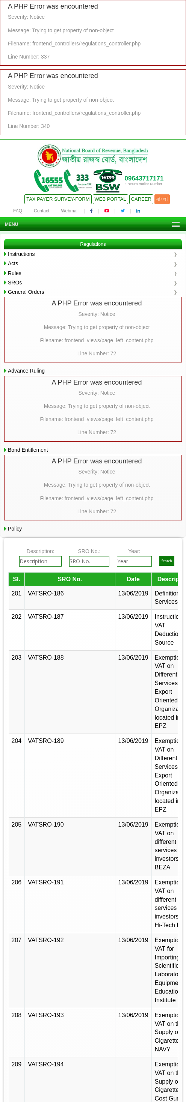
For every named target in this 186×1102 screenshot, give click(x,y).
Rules (14, 273)
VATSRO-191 (46, 882)
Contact (41, 210)
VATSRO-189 (46, 741)
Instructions (21, 254)
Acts (13, 263)
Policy (15, 529)
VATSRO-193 (46, 1015)
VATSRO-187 (46, 616)
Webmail (69, 210)
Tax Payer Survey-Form (57, 199)
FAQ (17, 210)
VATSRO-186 (46, 593)
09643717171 (143, 178)
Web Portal (110, 199)
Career (141, 199)
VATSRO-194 (46, 1064)
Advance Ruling (26, 371)
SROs (15, 283)
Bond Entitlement (28, 450)
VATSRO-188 (46, 657)
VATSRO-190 (46, 824)
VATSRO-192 (46, 940)
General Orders (26, 292)
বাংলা (162, 199)
